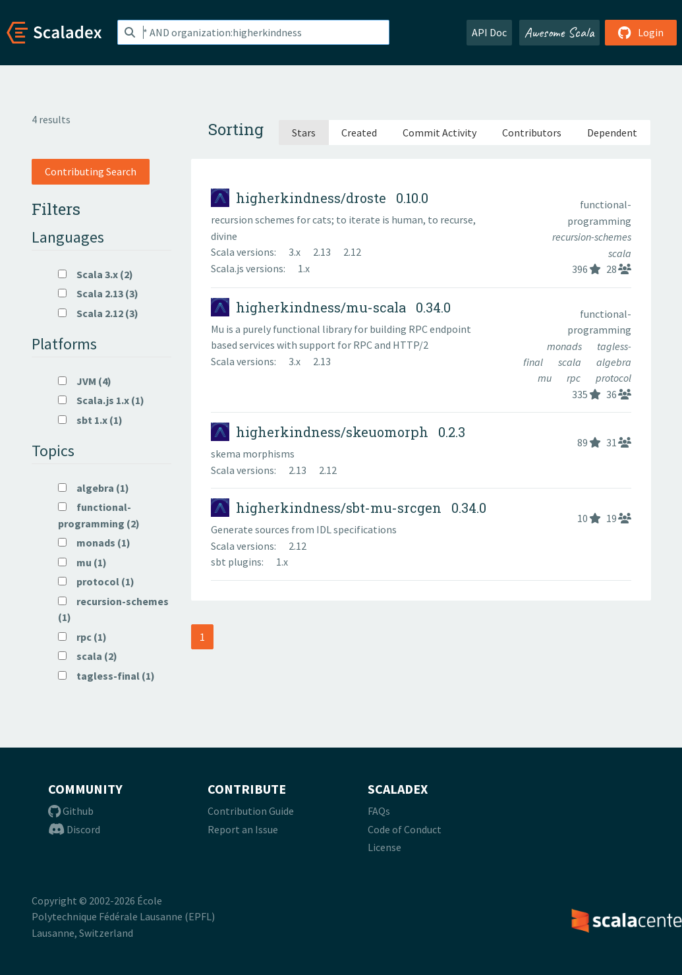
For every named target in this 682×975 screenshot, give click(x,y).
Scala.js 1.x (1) (101, 400)
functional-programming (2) (99, 514)
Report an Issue (243, 829)
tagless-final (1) (106, 675)
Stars (304, 132)
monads (565, 346)
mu (546, 377)
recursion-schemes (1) (113, 609)
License (384, 847)
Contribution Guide (251, 810)
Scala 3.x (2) (95, 274)
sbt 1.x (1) (90, 420)
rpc (575, 377)
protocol (613, 377)
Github (71, 810)
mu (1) (82, 562)
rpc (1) (82, 636)
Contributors (531, 132)
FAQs (379, 810)
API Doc (489, 32)
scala (619, 253)
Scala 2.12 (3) (98, 313)
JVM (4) (84, 381)
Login (641, 32)
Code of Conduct (404, 829)
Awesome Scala (559, 32)
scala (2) (87, 656)
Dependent (612, 132)
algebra (613, 362)
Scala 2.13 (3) (98, 293)
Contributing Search (90, 171)
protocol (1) (96, 581)
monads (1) (94, 542)
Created (359, 132)
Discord (74, 829)
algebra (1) (93, 487)
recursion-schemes (591, 236)
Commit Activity (439, 132)
